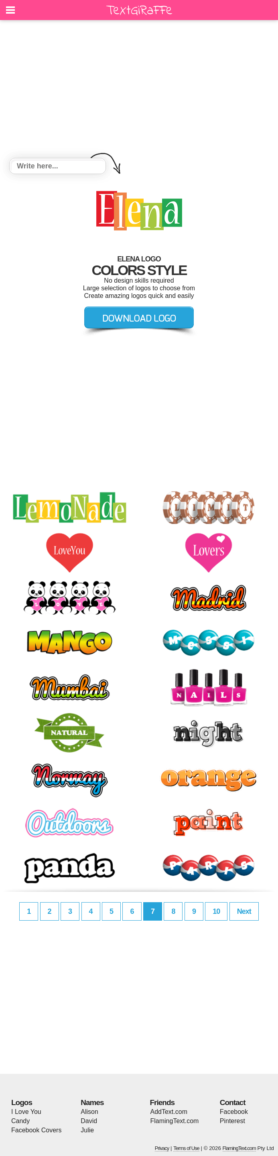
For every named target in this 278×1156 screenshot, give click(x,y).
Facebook (234, 1111)
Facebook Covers (36, 1130)
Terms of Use (186, 1148)
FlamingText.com (174, 1121)
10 (216, 911)
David (89, 1121)
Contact (233, 1102)
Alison (89, 1111)
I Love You (26, 1111)
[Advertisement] (139, 90)
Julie (87, 1130)
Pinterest (232, 1121)
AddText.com (168, 1111)
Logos (21, 1102)
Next (244, 911)
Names (92, 1102)
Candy (20, 1121)
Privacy (162, 1148)
